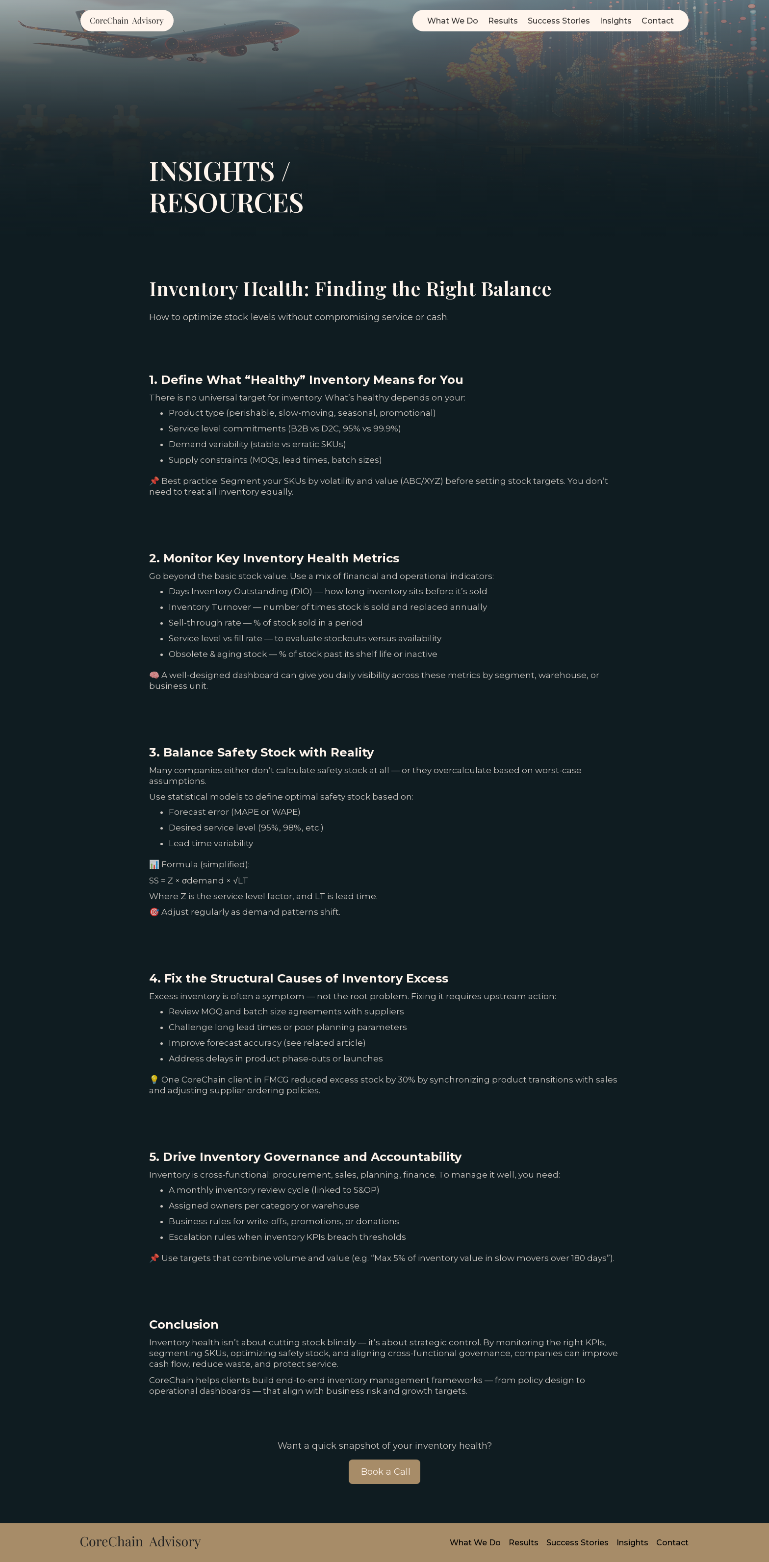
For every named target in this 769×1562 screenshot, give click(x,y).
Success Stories (559, 20)
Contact (657, 20)
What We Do (452, 20)
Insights (616, 20)
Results (503, 20)
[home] (127, 20)
